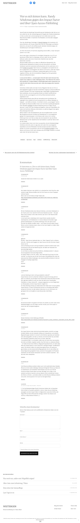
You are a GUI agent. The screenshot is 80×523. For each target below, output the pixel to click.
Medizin (36, 26)
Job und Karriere (31, 26)
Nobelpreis (23, 139)
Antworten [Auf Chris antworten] (23, 202)
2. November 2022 (73, 487)
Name (21, 430)
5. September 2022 (73, 492)
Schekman (39, 139)
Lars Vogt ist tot (8, 492)
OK (40, 521)
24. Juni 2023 (74, 483)
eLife (30, 89)
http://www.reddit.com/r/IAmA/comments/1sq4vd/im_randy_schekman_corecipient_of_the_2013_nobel (47, 319)
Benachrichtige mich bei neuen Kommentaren (30, 449)
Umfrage (30, 105)
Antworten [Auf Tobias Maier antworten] (23, 322)
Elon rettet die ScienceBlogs (13, 488)
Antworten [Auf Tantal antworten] (23, 229)
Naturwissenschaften (42, 26)
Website (21, 443)
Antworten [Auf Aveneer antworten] (23, 266)
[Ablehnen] (78, 520)
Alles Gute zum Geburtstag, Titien (15, 483)
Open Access (29, 139)
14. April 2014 (23, 384)
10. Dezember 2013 (24, 174)
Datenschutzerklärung (40, 519)
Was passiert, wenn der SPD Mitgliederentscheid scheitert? (19, 152)
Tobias (26, 26)
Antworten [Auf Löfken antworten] (23, 379)
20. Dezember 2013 (24, 361)
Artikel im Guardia (27, 68)
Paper (34, 139)
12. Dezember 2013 (24, 270)
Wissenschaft (54, 139)
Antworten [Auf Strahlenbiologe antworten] (23, 181)
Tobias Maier (23, 315)
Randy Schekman (43, 42)
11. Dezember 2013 (24, 206)
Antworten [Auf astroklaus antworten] (23, 357)
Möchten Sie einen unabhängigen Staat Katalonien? (62, 152)
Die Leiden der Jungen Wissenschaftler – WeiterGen (31, 385)
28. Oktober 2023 (73, 478)
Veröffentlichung (46, 139)
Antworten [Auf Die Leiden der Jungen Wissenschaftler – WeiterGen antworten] (23, 398)
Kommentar (22, 414)
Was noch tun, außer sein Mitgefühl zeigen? (18, 478)
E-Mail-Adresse (23, 436)
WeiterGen (9, 2)
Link (27, 55)
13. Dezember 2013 (24, 313)
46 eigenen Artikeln (49, 128)
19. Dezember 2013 (24, 327)
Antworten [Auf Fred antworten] (23, 309)
